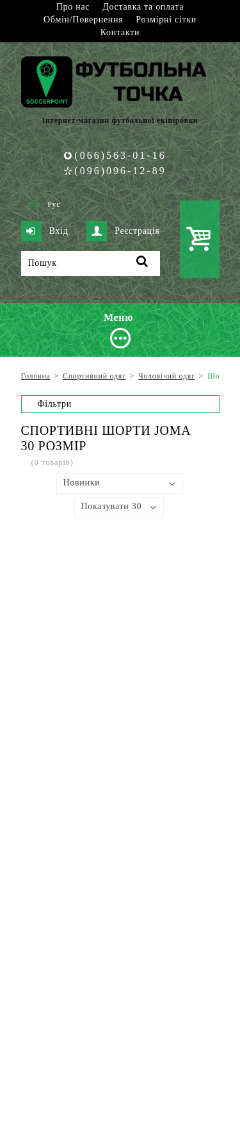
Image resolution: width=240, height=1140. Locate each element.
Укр (34, 204)
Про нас (73, 7)
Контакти (120, 32)
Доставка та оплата (143, 7)
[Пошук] (90, 263)
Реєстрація (122, 231)
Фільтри (55, 404)
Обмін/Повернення (83, 19)
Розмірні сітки (166, 19)
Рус (53, 204)
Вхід (44, 231)
